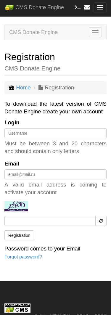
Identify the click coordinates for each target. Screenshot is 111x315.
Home (23, 87)
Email (11, 163)
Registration (19, 235)
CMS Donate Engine (34, 6)
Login (12, 122)
